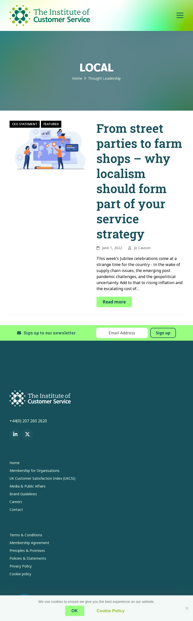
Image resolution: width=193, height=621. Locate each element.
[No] (186, 608)
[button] (179, 15)
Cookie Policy (111, 610)
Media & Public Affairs (27, 486)
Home (15, 462)
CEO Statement (24, 124)
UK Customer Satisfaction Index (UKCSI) (42, 478)
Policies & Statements (28, 558)
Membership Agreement (29, 542)
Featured (51, 124)
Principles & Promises (27, 550)
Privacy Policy (21, 566)
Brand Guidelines (23, 494)
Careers (16, 501)
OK (74, 610)
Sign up (163, 333)
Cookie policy (20, 573)
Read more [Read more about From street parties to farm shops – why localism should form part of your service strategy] (114, 302)
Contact (16, 509)
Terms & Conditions (26, 535)
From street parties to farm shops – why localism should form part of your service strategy (139, 181)
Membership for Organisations (35, 470)
